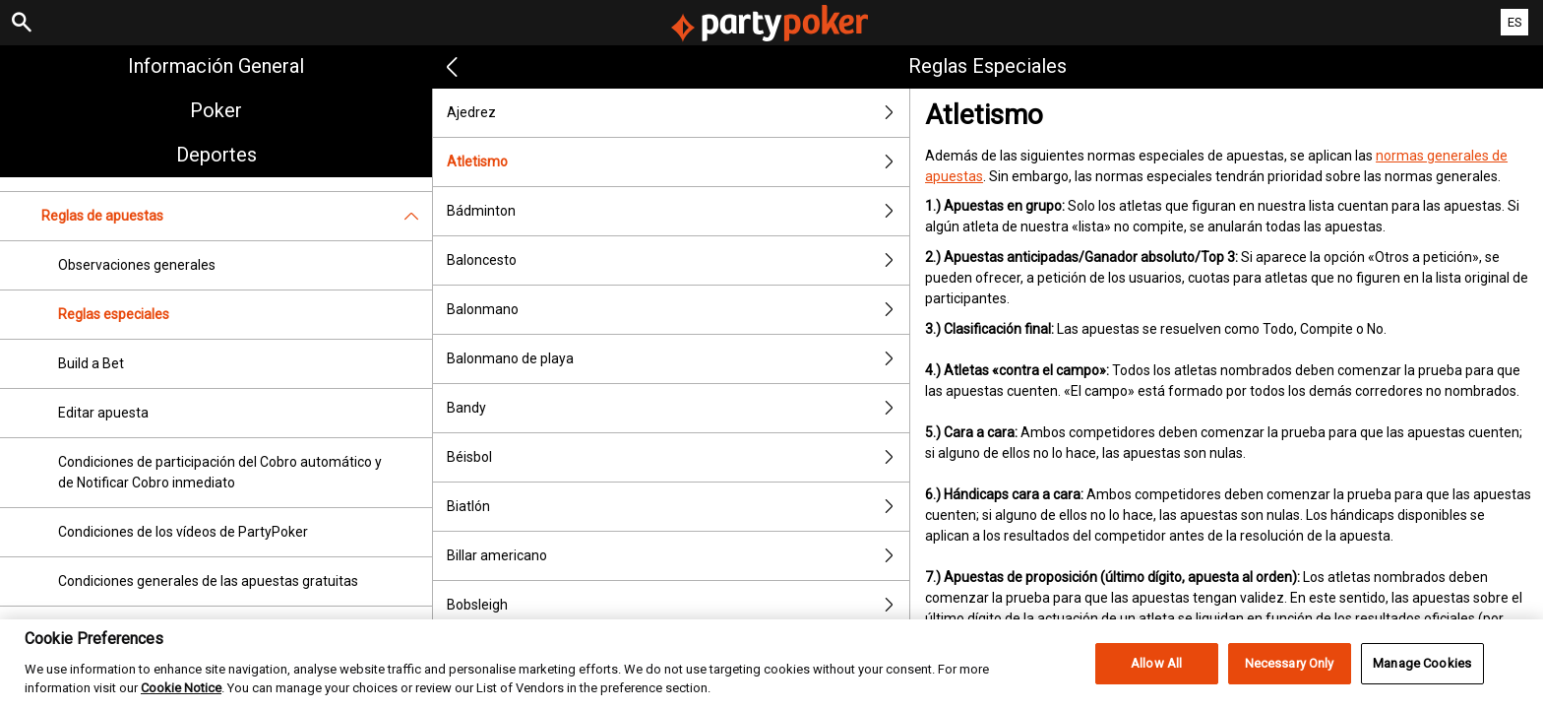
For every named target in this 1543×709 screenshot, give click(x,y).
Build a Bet (91, 363)
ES (1515, 22)
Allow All (1156, 685)
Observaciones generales (137, 265)
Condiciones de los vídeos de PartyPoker (183, 532)
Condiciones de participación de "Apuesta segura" (211, 630)
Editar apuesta (103, 412)
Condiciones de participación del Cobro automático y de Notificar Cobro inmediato (220, 472)
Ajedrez (678, 113)
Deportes (216, 154)
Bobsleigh (678, 605)
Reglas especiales (113, 314)
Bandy (678, 408)
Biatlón (678, 507)
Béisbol (678, 457)
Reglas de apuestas (236, 216)
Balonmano (678, 310)
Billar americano (678, 556)
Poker (216, 110)
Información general (216, 66)
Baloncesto (678, 260)
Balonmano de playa (678, 359)
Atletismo (678, 162)
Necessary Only (1289, 685)
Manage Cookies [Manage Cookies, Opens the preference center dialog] (1422, 685)
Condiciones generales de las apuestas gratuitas (208, 581)
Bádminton (678, 211)
